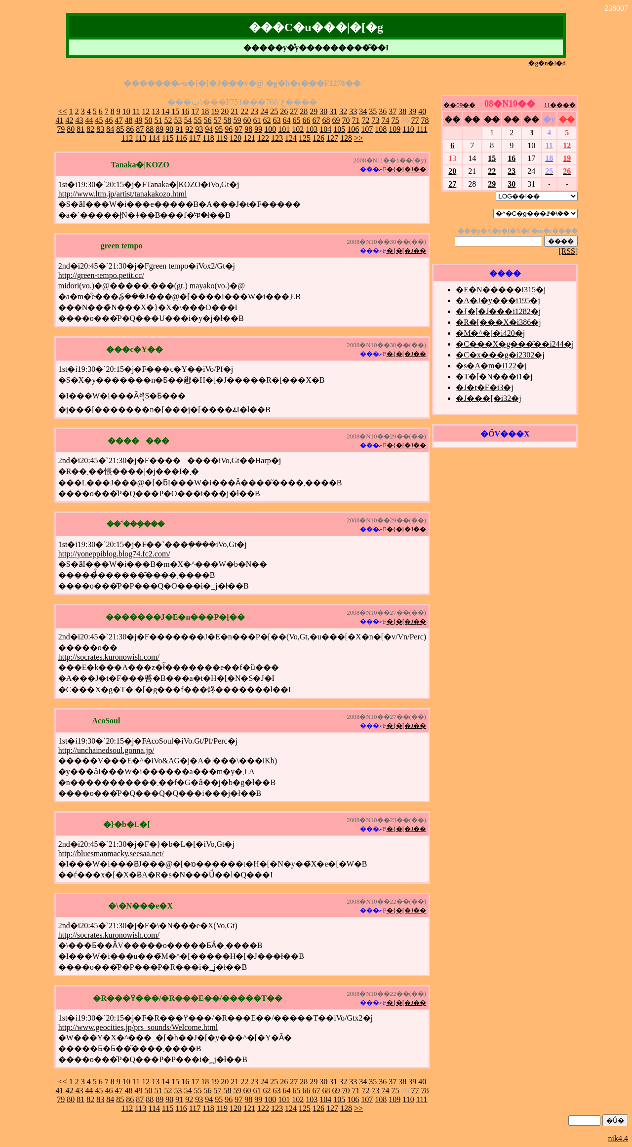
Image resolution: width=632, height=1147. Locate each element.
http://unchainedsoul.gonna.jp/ (106, 750)
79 (61, 129)
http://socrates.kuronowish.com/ (108, 657)
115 (167, 138)
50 (148, 120)
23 (254, 111)
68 (326, 120)
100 (270, 129)
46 (109, 120)
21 (234, 111)
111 (422, 129)
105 (339, 129)
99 (258, 129)
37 (392, 111)
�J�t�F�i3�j (484, 387)
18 (205, 111)
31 (333, 111)
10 (126, 111)
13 (155, 111)
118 (208, 138)
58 (227, 120)
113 (140, 138)
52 (168, 120)
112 (127, 138)
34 (363, 111)
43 (79, 120)
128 (346, 138)
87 (140, 129)
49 (138, 120)
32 (343, 111)
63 (276, 120)
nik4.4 (618, 1138)
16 (185, 111)
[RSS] (568, 251)
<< (62, 111)
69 (336, 120)
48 (128, 120)
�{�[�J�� (407, 169)
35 (373, 111)
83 (100, 129)
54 (188, 120)
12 (146, 111)
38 (402, 111)
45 (99, 120)
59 (237, 120)
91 (179, 129)
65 (296, 120)
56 (207, 120)
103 (311, 129)
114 (154, 138)
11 (136, 111)
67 (316, 120)
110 (408, 129)
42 (69, 120)
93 (199, 129)
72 (365, 120)
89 (159, 129)
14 (165, 111)
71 (355, 120)
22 (244, 111)
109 (394, 129)
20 (225, 111)
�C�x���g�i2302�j (500, 355)
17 (195, 111)
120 (235, 138)
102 (298, 129)
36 (383, 111)
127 (332, 138)
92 (189, 129)
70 (346, 120)
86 (130, 129)
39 (412, 111)
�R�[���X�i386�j (498, 322)
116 (181, 138)
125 (305, 138)
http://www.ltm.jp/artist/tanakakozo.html (122, 194)
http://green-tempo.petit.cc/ (101, 275)
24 (264, 111)
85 (120, 129)
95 (219, 129)
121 (249, 138)
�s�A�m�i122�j (491, 365)
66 (306, 120)
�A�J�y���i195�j (498, 300)
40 (422, 111)
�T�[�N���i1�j (494, 376)
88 (150, 129)
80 (71, 129)
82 (90, 129)
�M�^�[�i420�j (490, 333)
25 (274, 111)
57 (217, 120)
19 (215, 111)
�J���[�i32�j (488, 398)
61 (257, 120)
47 (118, 120)
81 (80, 129)
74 (385, 120)
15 (175, 111)
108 (381, 129)
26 (284, 111)
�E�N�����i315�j (501, 289)
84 (110, 129)
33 (353, 111)
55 (197, 120)
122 (263, 138)
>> (358, 138)
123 (277, 138)
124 (291, 138)
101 (284, 129)
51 (158, 120)
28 (304, 111)
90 (169, 129)
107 (367, 129)
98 (248, 129)
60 (247, 120)
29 (313, 111)
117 (194, 138)
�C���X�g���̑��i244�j (515, 344)
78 (425, 120)
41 (59, 120)
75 (395, 120)
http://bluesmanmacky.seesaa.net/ (111, 853)
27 (294, 111)
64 (286, 120)
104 (325, 129)
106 (353, 129)
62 (267, 120)
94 (209, 129)
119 (222, 138)
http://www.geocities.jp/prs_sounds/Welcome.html (138, 1027)
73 (375, 120)
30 (323, 111)
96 (229, 129)
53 (178, 120)
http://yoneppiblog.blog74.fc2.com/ (114, 554)
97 (238, 129)
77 (415, 120)
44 (89, 120)
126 (318, 138)
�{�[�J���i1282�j (498, 311)
